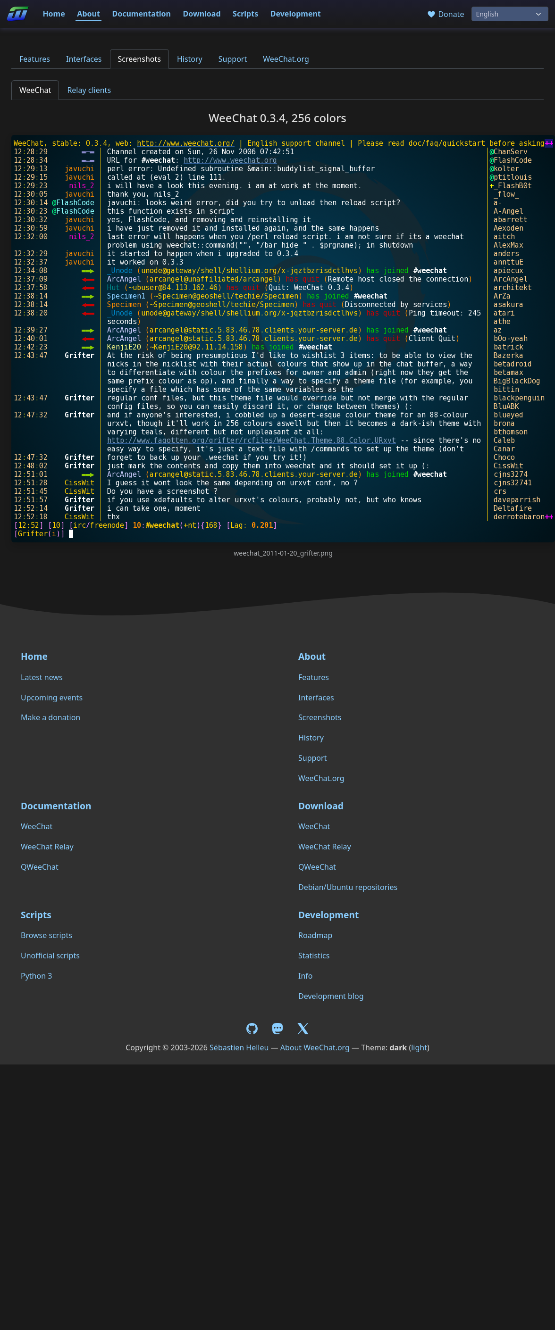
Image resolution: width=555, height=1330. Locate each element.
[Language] (509, 14)
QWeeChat (40, 867)
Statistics (313, 955)
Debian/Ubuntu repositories (347, 887)
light (419, 1047)
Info (305, 976)
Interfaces (84, 59)
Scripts (245, 13)
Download (202, 13)
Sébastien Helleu (239, 1047)
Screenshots (139, 59)
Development (295, 13)
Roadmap (315, 935)
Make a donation (50, 717)
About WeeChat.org (315, 1047)
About (88, 13)
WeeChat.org (286, 59)
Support (233, 59)
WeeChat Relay (47, 846)
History (189, 59)
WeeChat (35, 90)
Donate (445, 14)
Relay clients (89, 90)
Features (34, 59)
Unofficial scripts (50, 955)
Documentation (141, 13)
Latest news (42, 677)
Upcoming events (52, 697)
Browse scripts (46, 935)
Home (53, 13)
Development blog (330, 996)
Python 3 (36, 976)
